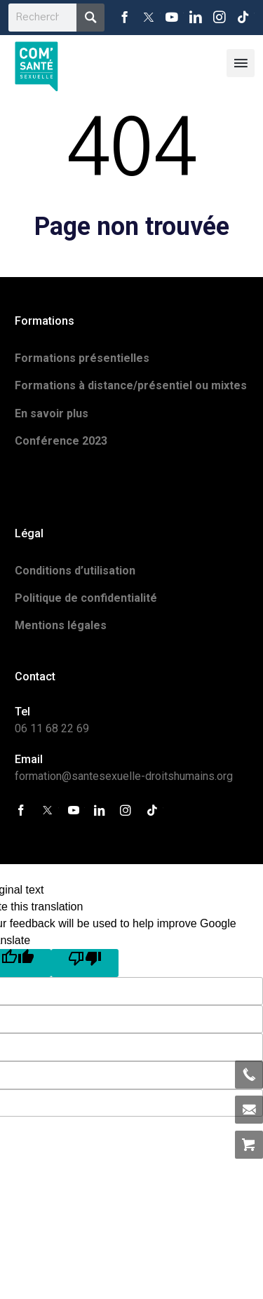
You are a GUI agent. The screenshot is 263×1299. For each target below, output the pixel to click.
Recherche (90, 18)
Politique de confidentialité (86, 598)
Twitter (149, 17)
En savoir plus (51, 413)
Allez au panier (249, 1145)
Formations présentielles (82, 358)
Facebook (125, 17)
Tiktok (243, 17)
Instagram (219, 17)
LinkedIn (196, 17)
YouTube (172, 17)
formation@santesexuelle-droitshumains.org (124, 776)
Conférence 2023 (61, 440)
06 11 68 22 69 (52, 728)
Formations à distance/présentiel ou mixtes (131, 385)
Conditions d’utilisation (75, 570)
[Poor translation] (85, 963)
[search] (42, 18)
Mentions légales (61, 625)
